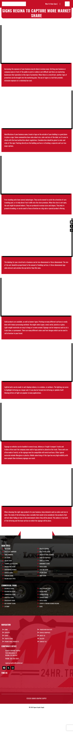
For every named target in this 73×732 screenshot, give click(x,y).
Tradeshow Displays (46, 653)
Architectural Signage (47, 578)
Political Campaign (10, 575)
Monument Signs (45, 587)
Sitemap (7, 630)
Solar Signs (8, 584)
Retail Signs (43, 615)
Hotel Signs (43, 624)
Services (7, 656)
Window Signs (9, 599)
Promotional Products (12, 665)
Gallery (42, 662)
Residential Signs (10, 615)
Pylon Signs (43, 596)
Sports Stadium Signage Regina (49, 627)
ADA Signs (7, 572)
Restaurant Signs (10, 627)
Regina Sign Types (10, 602)
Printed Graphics (45, 581)
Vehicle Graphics (45, 656)
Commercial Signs (10, 618)
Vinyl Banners (9, 578)
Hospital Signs (9, 621)
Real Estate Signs (45, 575)
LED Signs (7, 581)
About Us (42, 659)
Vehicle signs (9, 596)
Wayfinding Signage (11, 593)
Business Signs (9, 612)
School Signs (44, 621)
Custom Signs (44, 593)
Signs (6, 659)
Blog (41, 630)
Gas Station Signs (45, 612)
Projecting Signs (10, 590)
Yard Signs (43, 599)
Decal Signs (43, 590)
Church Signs (44, 618)
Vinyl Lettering (44, 584)
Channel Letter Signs (11, 587)
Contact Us (43, 665)
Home (6, 653)
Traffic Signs (9, 662)
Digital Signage (44, 572)
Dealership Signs (10, 624)
